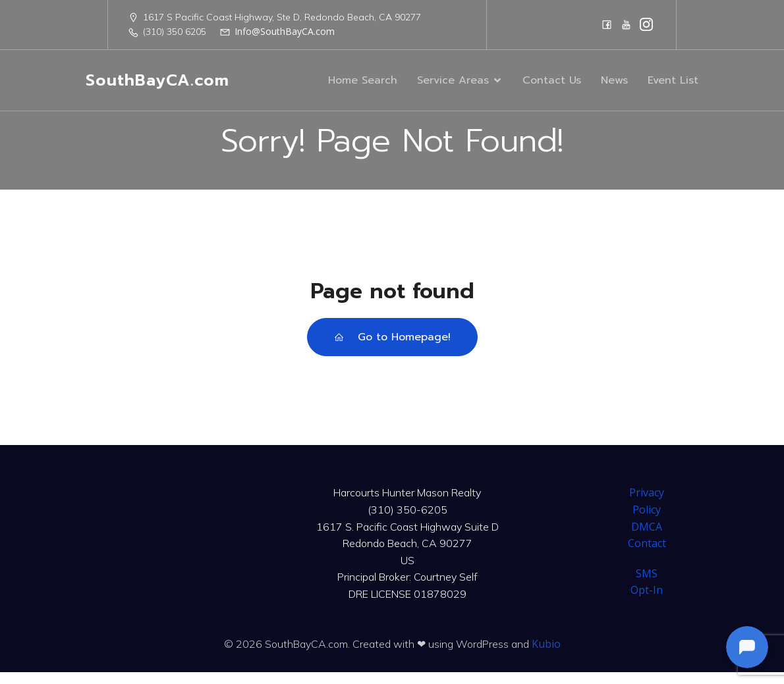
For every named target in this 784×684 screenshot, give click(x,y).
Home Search (362, 86)
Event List (673, 86)
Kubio (546, 655)
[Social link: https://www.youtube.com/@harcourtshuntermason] (626, 24)
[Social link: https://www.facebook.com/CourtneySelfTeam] (607, 24)
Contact (647, 555)
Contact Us (551, 86)
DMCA (646, 538)
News (614, 86)
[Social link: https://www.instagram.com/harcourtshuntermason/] (646, 24)
